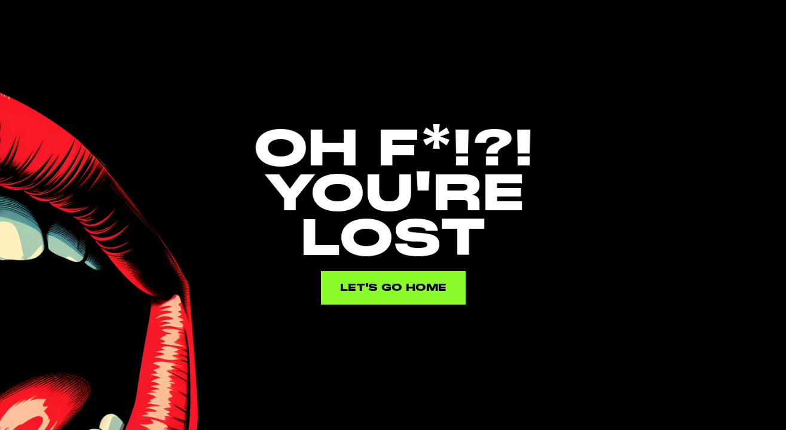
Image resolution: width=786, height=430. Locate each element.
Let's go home (393, 287)
